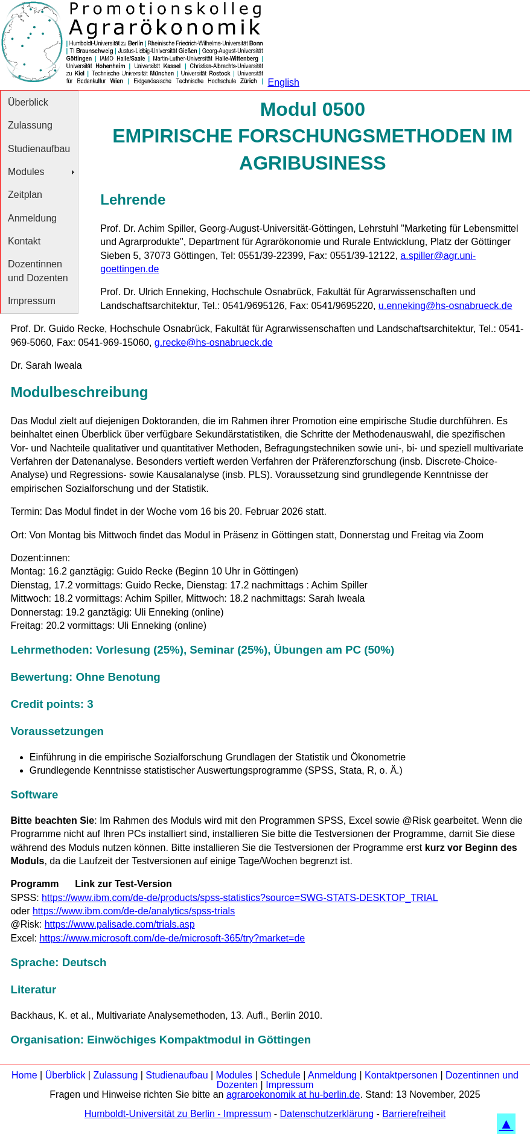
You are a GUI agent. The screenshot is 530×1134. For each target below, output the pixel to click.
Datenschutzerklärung (326, 1114)
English (283, 82)
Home (24, 1075)
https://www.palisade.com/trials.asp (120, 924)
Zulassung (30, 125)
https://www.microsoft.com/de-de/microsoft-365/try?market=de (172, 938)
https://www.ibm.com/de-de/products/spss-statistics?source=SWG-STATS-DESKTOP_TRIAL (240, 898)
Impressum (32, 301)
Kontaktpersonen (401, 1075)
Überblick (28, 102)
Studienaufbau (39, 149)
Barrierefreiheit (413, 1114)
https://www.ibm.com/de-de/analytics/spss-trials (134, 911)
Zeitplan (25, 195)
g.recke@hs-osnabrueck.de (214, 342)
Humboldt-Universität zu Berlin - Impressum (178, 1114)
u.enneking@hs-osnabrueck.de (445, 306)
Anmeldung (32, 218)
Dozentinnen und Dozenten (38, 270)
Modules (26, 172)
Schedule (280, 1075)
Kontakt (24, 241)
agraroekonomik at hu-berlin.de (293, 1094)
